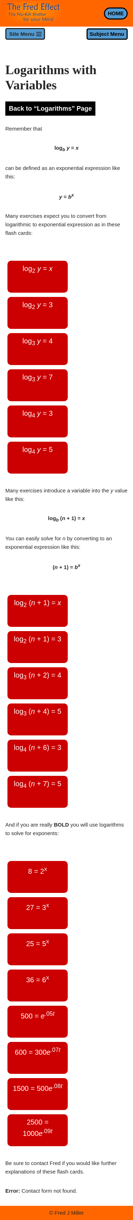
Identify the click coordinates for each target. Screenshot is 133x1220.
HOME (116, 13)
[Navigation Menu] (25, 34)
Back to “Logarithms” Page (50, 108)
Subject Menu (106, 34)
